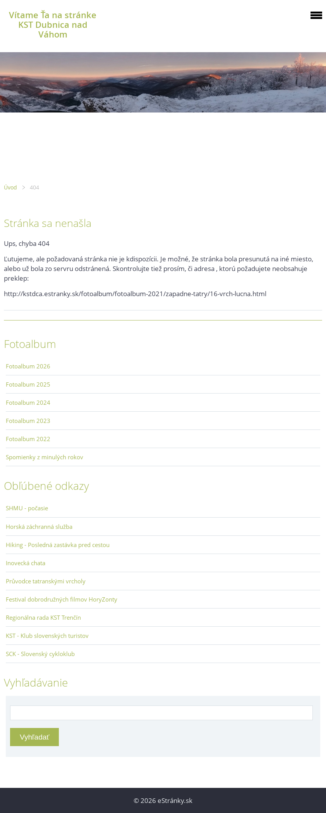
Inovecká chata (25, 563)
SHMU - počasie (27, 508)
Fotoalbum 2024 (28, 402)
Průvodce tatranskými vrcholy (46, 581)
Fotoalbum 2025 (28, 384)
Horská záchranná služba (39, 526)
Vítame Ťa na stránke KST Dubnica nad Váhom (52, 24)
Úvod (10, 187)
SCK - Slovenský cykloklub (40, 654)
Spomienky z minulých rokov (44, 457)
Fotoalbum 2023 (28, 420)
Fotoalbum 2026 (28, 366)
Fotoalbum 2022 (28, 439)
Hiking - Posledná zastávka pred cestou (58, 545)
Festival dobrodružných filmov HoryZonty (61, 599)
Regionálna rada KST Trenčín (43, 617)
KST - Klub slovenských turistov (47, 635)
